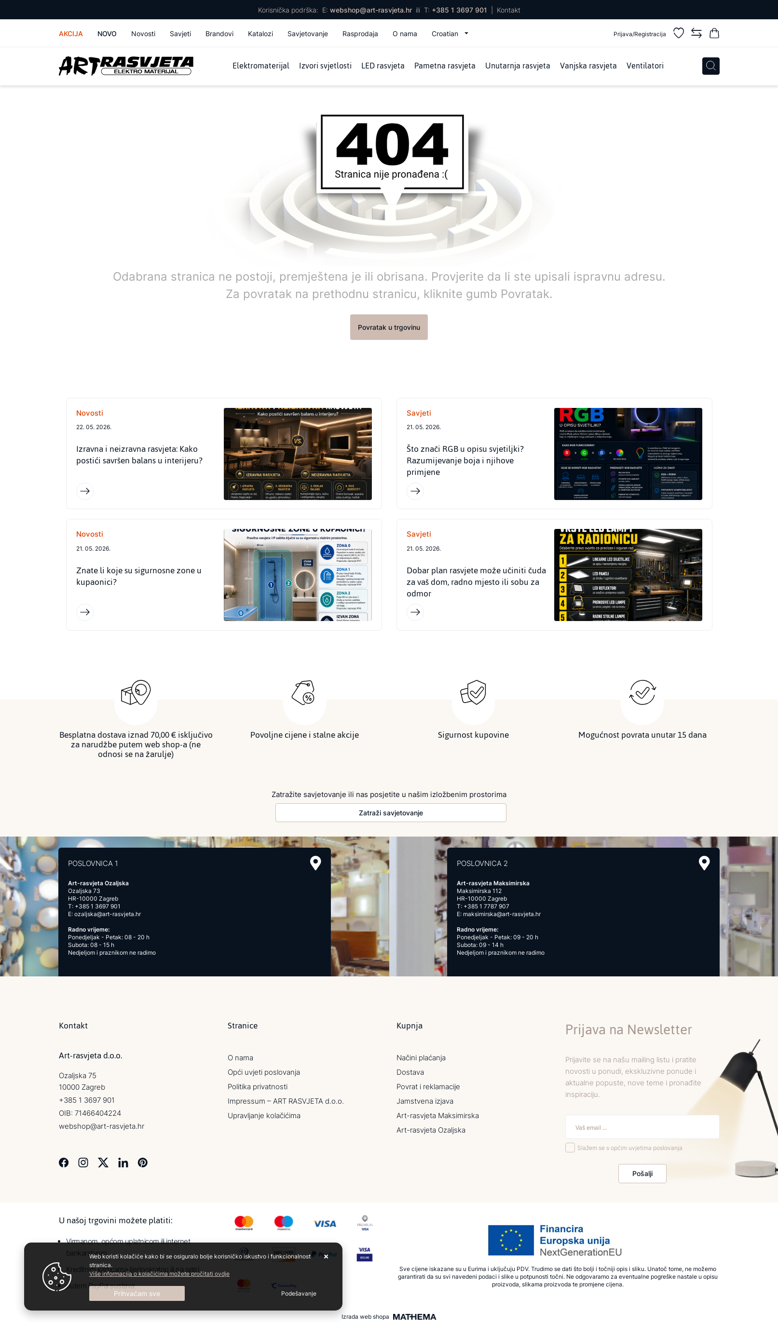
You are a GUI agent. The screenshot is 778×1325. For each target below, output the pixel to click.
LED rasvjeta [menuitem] (383, 66)
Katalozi (260, 33)
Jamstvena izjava (424, 1101)
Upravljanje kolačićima (264, 1115)
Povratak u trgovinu (389, 327)
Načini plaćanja (421, 1057)
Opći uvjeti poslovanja (264, 1072)
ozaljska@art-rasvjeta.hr (107, 914)
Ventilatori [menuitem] (645, 66)
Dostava (410, 1072)
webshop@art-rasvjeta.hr (371, 10)
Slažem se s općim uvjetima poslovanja (629, 1148)
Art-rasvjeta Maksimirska (437, 1115)
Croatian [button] (446, 33)
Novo (107, 33)
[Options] (299, 1293)
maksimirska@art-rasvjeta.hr (502, 914)
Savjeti (180, 33)
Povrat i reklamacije (428, 1086)
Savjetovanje (307, 33)
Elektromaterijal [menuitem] (260, 66)
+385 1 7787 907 (486, 906)
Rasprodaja (360, 33)
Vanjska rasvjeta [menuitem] (588, 66)
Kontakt (508, 10)
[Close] (137, 1293)
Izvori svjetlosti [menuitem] (325, 66)
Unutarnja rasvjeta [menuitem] (517, 66)
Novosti (143, 33)
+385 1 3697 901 (459, 10)
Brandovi (219, 33)
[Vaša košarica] (714, 34)
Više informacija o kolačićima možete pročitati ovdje (159, 1273)
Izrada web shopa (365, 1317)
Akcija (71, 33)
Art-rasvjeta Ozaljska (430, 1130)
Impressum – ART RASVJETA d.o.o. (286, 1101)
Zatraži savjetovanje (391, 813)
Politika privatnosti (257, 1086)
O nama (405, 33)
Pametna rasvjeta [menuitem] (445, 66)
